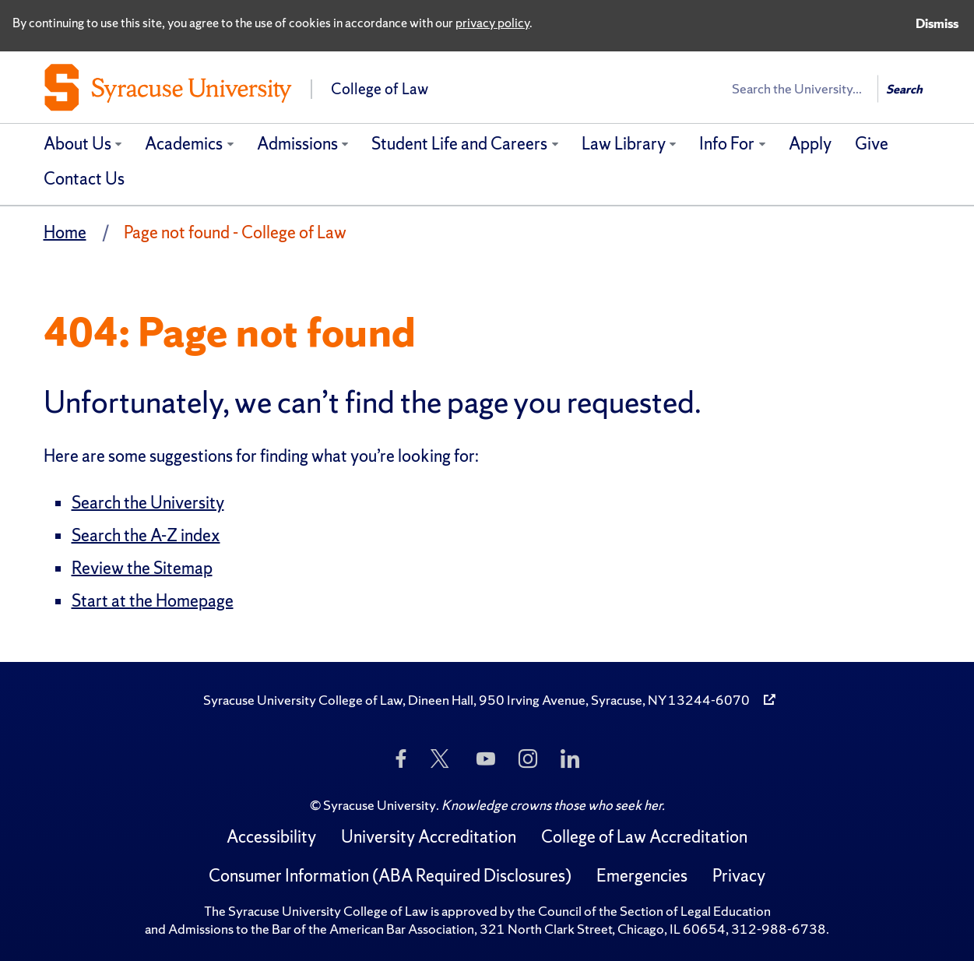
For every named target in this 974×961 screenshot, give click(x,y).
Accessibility (271, 836)
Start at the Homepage (153, 601)
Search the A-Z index (146, 535)
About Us (77, 143)
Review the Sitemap (142, 568)
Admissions (297, 143)
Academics (184, 143)
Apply (810, 143)
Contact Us (84, 178)
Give (871, 143)
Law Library (624, 143)
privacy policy (492, 22)
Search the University (148, 502)
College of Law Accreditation (644, 836)
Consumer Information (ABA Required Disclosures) (390, 875)
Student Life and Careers (459, 143)
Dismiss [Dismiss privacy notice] (937, 23)
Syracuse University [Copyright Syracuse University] (379, 805)
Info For (726, 143)
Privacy (738, 875)
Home (65, 232)
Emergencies (641, 875)
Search (904, 89)
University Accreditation (428, 836)
